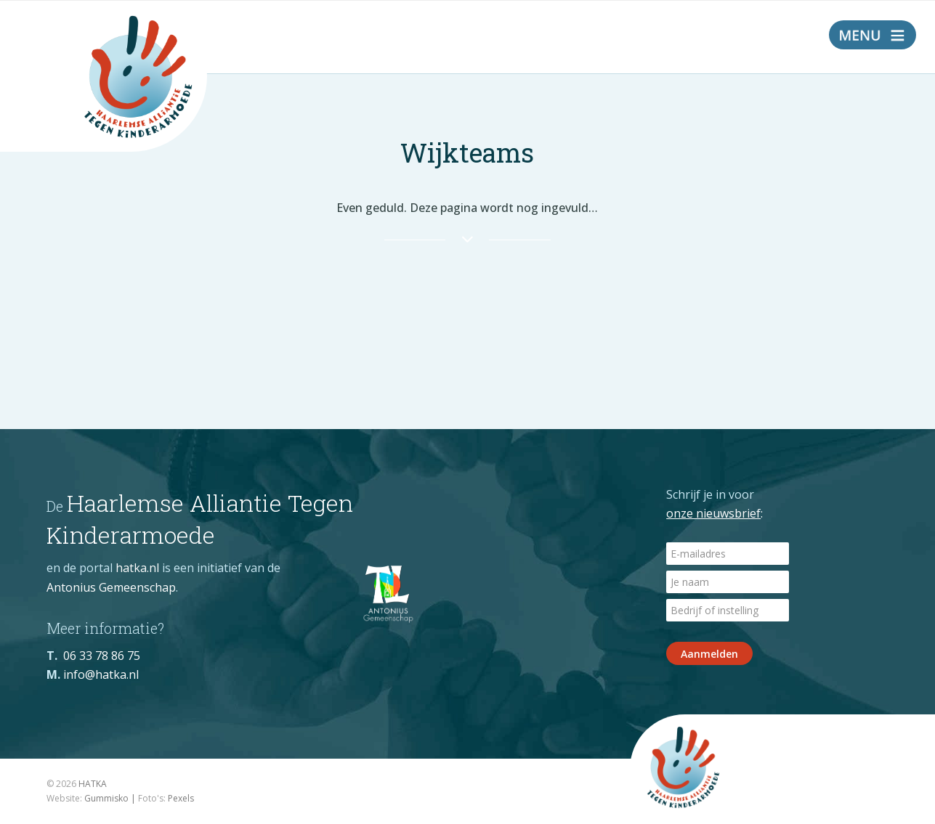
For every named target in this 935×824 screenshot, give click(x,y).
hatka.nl (137, 568)
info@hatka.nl (101, 674)
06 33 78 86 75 (101, 656)
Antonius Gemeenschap (111, 587)
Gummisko (106, 798)
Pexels (181, 798)
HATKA (92, 784)
